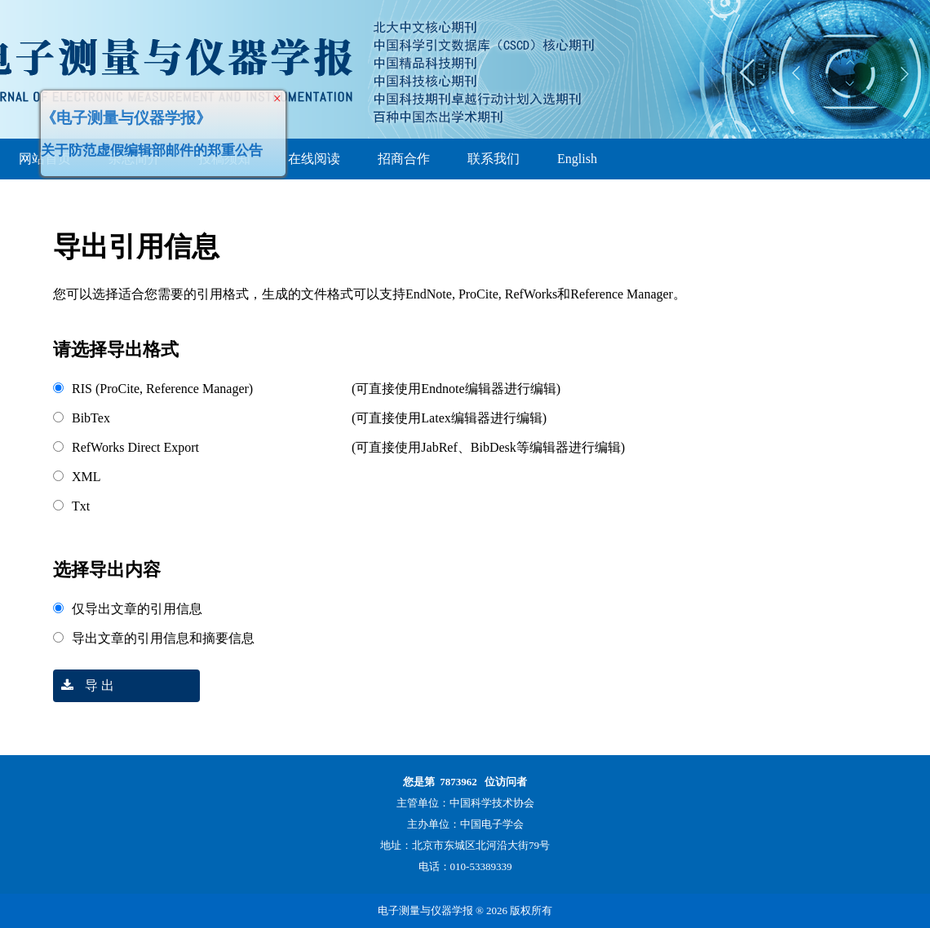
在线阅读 (314, 159)
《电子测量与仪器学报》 (131, 113)
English (577, 159)
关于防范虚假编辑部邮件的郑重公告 (157, 145)
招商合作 (404, 159)
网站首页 (45, 159)
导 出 (83, 685)
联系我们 (493, 159)
